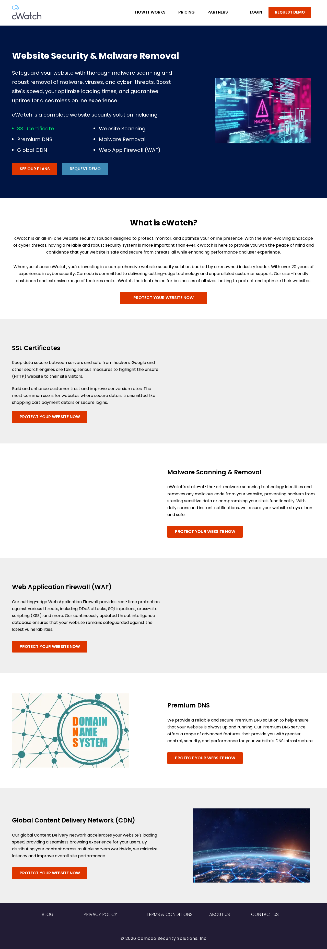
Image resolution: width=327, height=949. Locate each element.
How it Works (150, 12)
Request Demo (85, 169)
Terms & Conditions (169, 915)
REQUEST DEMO (290, 12)
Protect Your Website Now (163, 297)
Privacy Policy (100, 915)
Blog (47, 915)
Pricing (186, 12)
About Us (219, 915)
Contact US (265, 915)
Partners (217, 12)
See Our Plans (35, 169)
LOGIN (256, 12)
